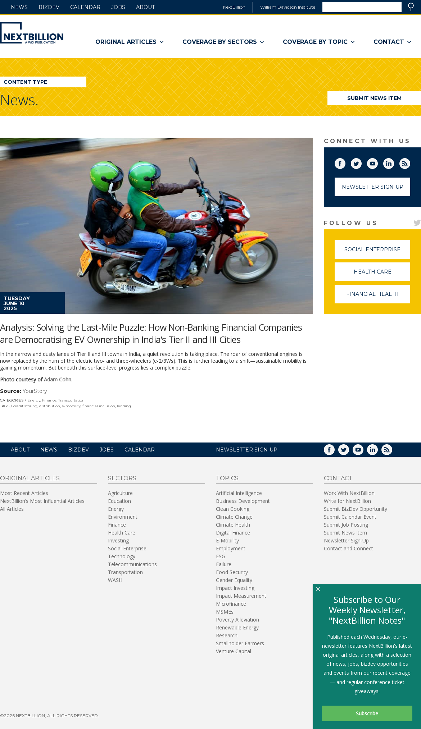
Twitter (361, 162)
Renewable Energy (237, 627)
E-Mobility (227, 540)
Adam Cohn (57, 379)
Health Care (382, 275)
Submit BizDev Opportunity (355, 508)
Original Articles (129, 42)
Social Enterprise (377, 252)
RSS (409, 162)
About (145, 7)
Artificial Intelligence (239, 493)
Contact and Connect (348, 548)
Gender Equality (234, 580)
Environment (122, 516)
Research (226, 635)
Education (119, 501)
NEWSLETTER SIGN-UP (246, 449)
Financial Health (378, 297)
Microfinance (231, 603)
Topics (227, 478)
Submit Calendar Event (350, 516)
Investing (118, 540)
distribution (49, 406)
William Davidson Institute (287, 7)
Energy (33, 400)
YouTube (377, 162)
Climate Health (233, 524)
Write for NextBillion (347, 501)
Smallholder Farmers (240, 643)
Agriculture (120, 493)
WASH (115, 580)
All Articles (12, 508)
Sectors (122, 478)
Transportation (71, 400)
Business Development (243, 501)
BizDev (49, 7)
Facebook (334, 452)
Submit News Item (374, 98)
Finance (49, 400)
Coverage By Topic (319, 42)
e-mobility (71, 406)
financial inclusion (98, 406)
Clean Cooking (232, 508)
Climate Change (234, 516)
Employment (230, 548)
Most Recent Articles (24, 493)
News (19, 7)
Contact (393, 42)
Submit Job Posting (346, 524)
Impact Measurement (241, 595)
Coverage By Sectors (223, 42)
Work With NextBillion (349, 493)
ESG (220, 556)
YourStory (35, 391)
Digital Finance (233, 532)
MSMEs (225, 611)
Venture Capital (233, 651)
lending (124, 406)
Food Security (232, 572)
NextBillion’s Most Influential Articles (42, 501)
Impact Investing (235, 587)
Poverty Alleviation (237, 619)
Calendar (85, 7)
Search (411, 7)
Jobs (118, 7)
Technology (121, 556)
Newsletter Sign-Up (372, 187)
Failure (223, 564)
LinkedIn (393, 162)
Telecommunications (132, 564)
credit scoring (25, 406)
